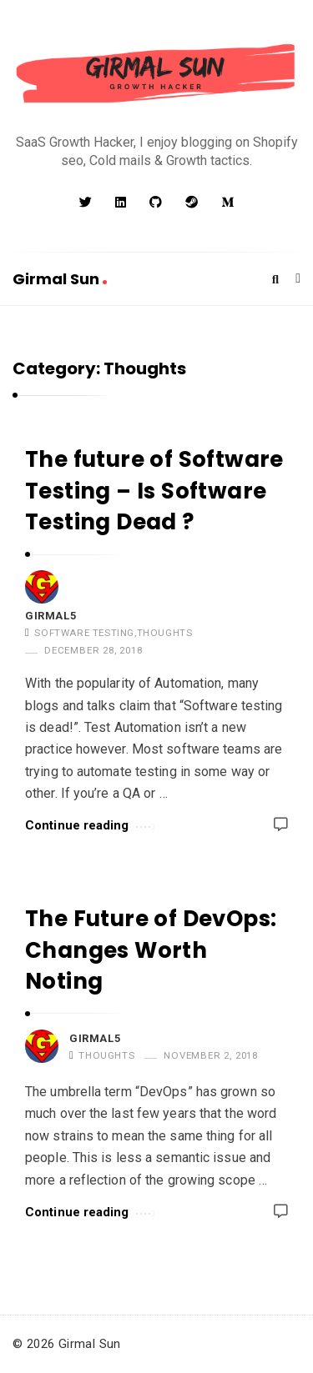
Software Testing (84, 633)
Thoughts (165, 633)
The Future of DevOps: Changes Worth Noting (150, 950)
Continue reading (89, 824)
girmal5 (50, 615)
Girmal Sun (60, 278)
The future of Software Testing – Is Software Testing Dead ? (154, 490)
